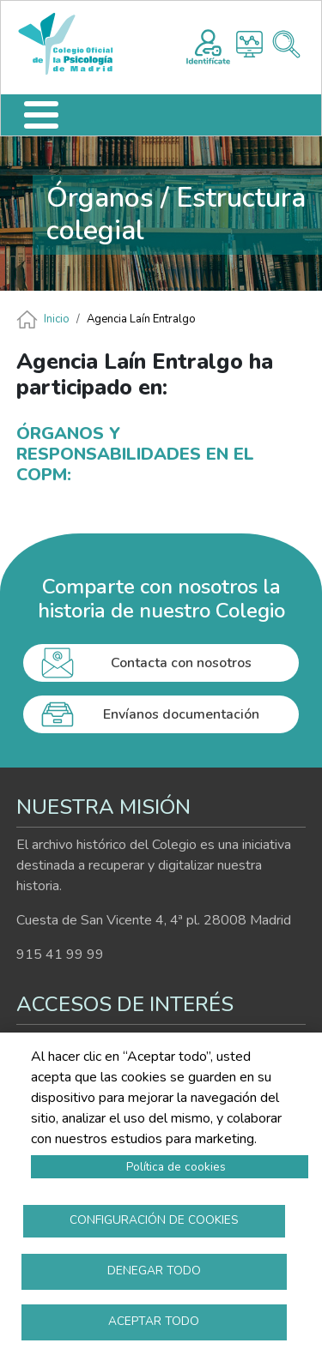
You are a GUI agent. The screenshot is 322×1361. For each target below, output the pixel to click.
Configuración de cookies (154, 1220)
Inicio (57, 319)
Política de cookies (176, 1167)
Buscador (286, 44)
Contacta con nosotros (181, 662)
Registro (208, 44)
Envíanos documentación (181, 714)
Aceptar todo (153, 1321)
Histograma (249, 44)
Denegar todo (154, 1270)
